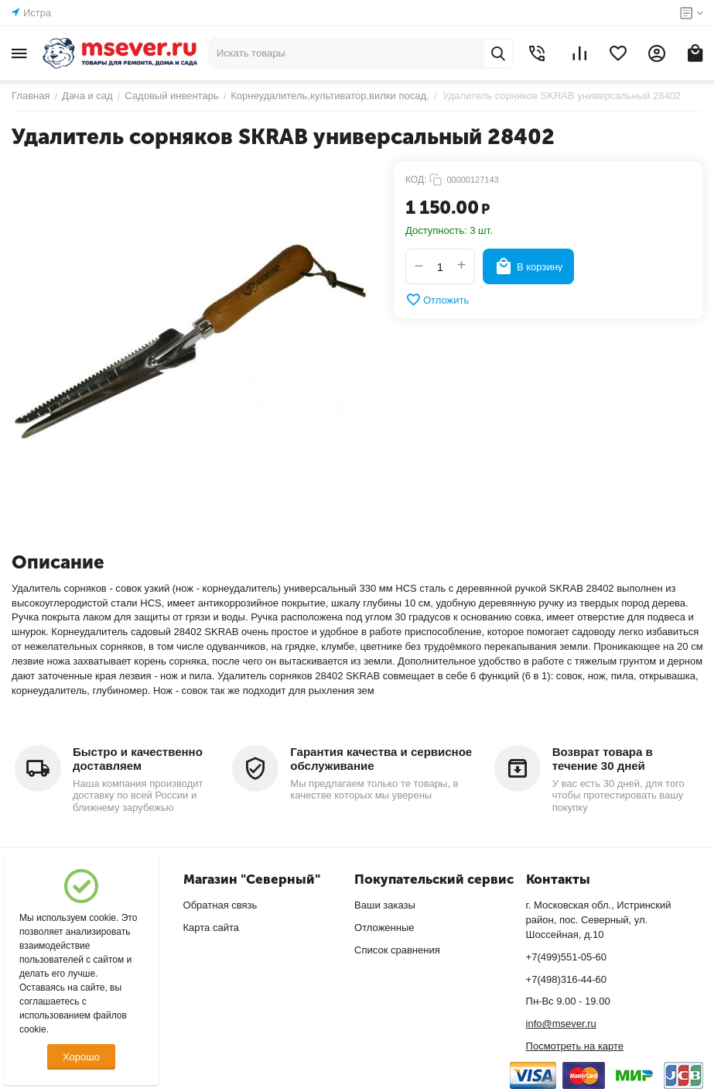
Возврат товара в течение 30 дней (602, 758)
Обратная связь (220, 905)
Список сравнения (397, 950)
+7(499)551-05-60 (566, 957)
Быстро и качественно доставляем (138, 758)
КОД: (415, 179)
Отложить (437, 299)
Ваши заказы (384, 905)
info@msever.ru (561, 1023)
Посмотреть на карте (575, 1046)
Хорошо (81, 1057)
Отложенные (384, 927)
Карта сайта (211, 927)
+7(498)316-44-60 (566, 979)
